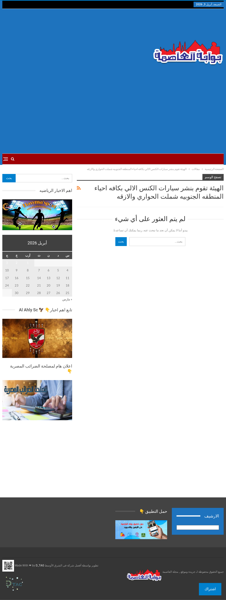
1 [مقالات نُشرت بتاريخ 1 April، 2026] (28, 263)
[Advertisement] (75, 46)
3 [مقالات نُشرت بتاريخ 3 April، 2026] (7, 263)
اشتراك (210, 589)
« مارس (67, 299)
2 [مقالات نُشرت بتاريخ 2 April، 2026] (17, 263)
